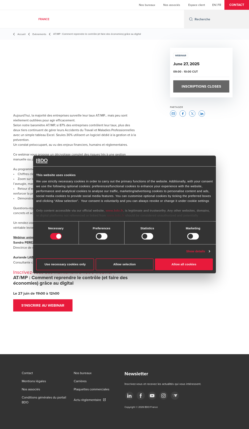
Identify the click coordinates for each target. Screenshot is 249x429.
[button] (236, 5)
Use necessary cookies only (65, 264)
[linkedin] (129, 396)
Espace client (196, 5)
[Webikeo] (175, 396)
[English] (214, 5)
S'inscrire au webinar (42, 305)
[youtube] (152, 396)
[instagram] (163, 396)
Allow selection (124, 264)
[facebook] (141, 396)
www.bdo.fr (114, 210)
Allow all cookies (183, 264)
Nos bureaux (147, 5)
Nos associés (171, 5)
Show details (195, 251)
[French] (219, 5)
